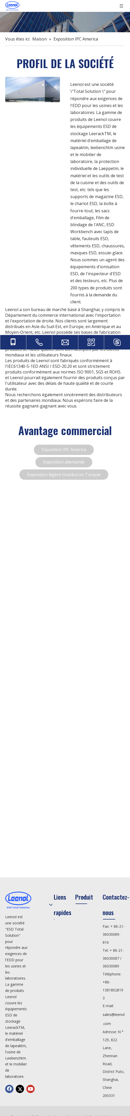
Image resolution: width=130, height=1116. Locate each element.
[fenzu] (32, 89)
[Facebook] (9, 1089)
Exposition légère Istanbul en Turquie (64, 474)
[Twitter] (20, 1089)
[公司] (65, 22)
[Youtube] (30, 1089)
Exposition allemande (64, 462)
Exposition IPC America (64, 449)
